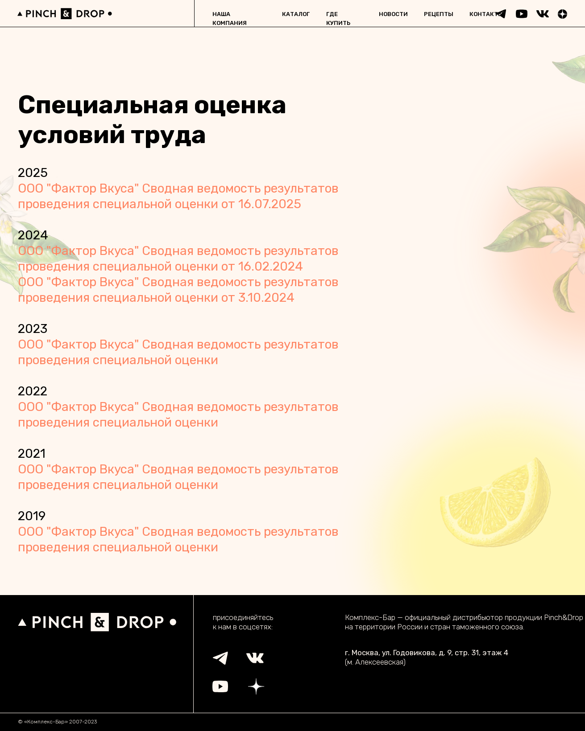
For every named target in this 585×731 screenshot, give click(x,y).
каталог (296, 14)
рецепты (438, 14)
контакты (486, 14)
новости (393, 14)
